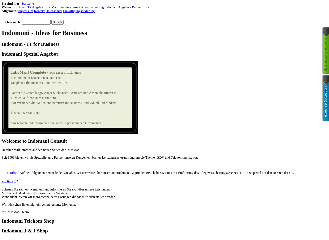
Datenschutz (54, 11)
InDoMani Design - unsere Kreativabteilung (74, 7)
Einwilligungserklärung (79, 11)
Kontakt (39, 11)
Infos (145, 7)
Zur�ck (7, 181)
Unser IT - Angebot (30, 7)
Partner (137, 7)
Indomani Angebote (117, 7)
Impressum (25, 11)
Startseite (27, 3)
